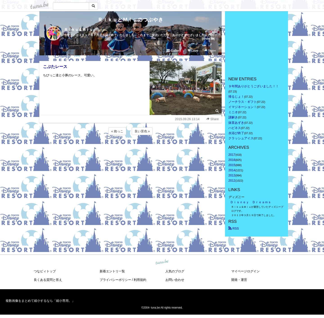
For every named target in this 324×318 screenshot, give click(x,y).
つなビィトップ (45, 271)
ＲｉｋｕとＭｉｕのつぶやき (130, 20)
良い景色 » (142, 131)
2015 (231, 165)
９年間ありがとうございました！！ (253, 86)
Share (210, 50)
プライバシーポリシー (115, 280)
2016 (231, 160)
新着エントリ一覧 (112, 271)
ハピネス (234, 128)
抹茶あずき (236, 122)
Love (192, 50)
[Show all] (208, 38)
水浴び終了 (236, 133)
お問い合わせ (174, 280)
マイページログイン (245, 271)
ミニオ (233, 112)
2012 (231, 180)
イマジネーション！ (242, 107)
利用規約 (140, 280)
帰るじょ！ (236, 96)
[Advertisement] (130, 148)
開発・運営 (239, 280)
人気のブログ (174, 271)
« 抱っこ (117, 131)
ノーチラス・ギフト (242, 102)
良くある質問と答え (48, 280)
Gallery (174, 50)
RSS (233, 228)
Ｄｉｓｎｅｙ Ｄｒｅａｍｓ (250, 202)
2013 (231, 175)
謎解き (233, 117)
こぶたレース (55, 66)
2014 (231, 170)
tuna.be (162, 262)
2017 (231, 154)
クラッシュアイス (241, 138)
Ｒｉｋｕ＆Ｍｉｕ (78, 30)
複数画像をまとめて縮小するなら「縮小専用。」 (40, 300)
